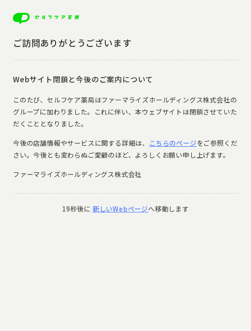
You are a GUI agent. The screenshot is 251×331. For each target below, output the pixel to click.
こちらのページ (173, 143)
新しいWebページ (120, 208)
